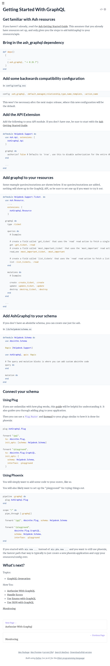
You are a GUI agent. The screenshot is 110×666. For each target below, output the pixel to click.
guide (59, 406)
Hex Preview (36, 652)
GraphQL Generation (18, 578)
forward (48, 416)
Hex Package (24, 652)
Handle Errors (15, 594)
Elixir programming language (71, 658)
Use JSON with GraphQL (20, 602)
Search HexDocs (62, 652)
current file (48, 652)
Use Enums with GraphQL (21, 598)
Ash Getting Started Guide (53, 26)
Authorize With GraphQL (21, 590)
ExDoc (38, 658)
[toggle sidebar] (3, 3)
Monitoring (9, 608)
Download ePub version (81, 652)
